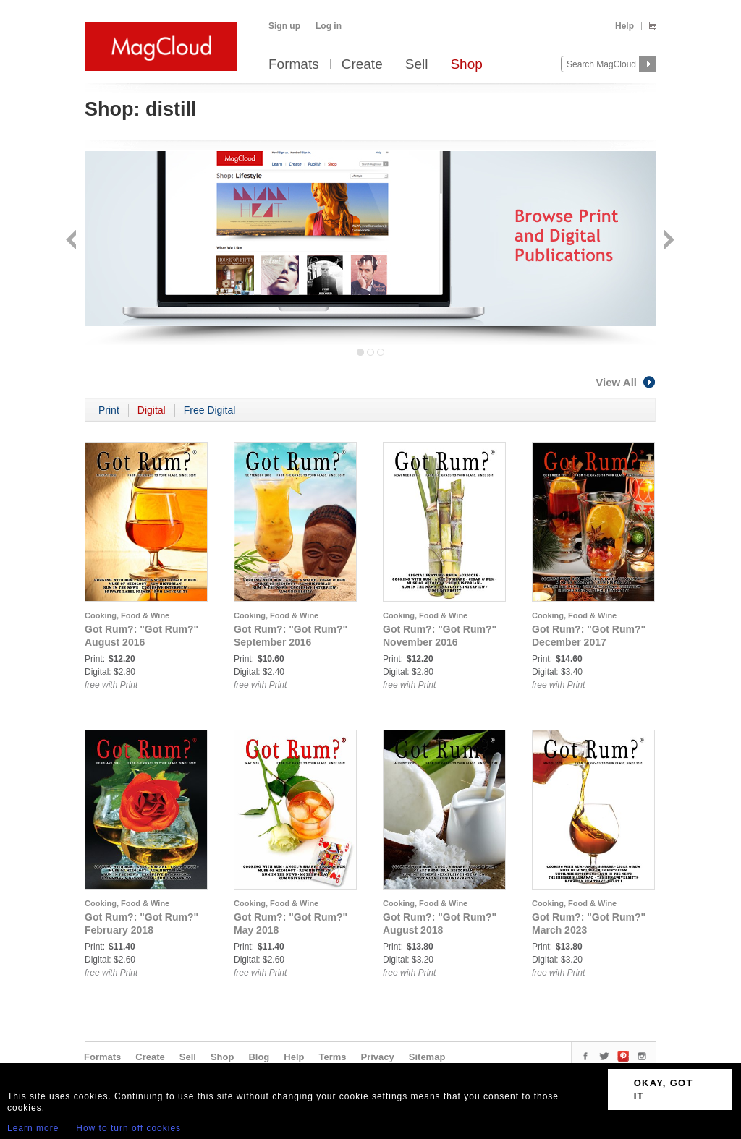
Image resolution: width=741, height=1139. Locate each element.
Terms (332, 1056)
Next (667, 241)
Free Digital (210, 410)
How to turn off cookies (128, 1128)
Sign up (284, 26)
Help (624, 26)
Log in (329, 26)
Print (108, 410)
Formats (293, 65)
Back (73, 241)
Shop (466, 65)
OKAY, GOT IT (663, 1089)
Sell (416, 65)
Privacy (377, 1056)
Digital (151, 410)
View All (626, 382)
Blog (258, 1056)
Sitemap (427, 1056)
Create (362, 65)
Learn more (33, 1128)
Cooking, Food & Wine (127, 615)
